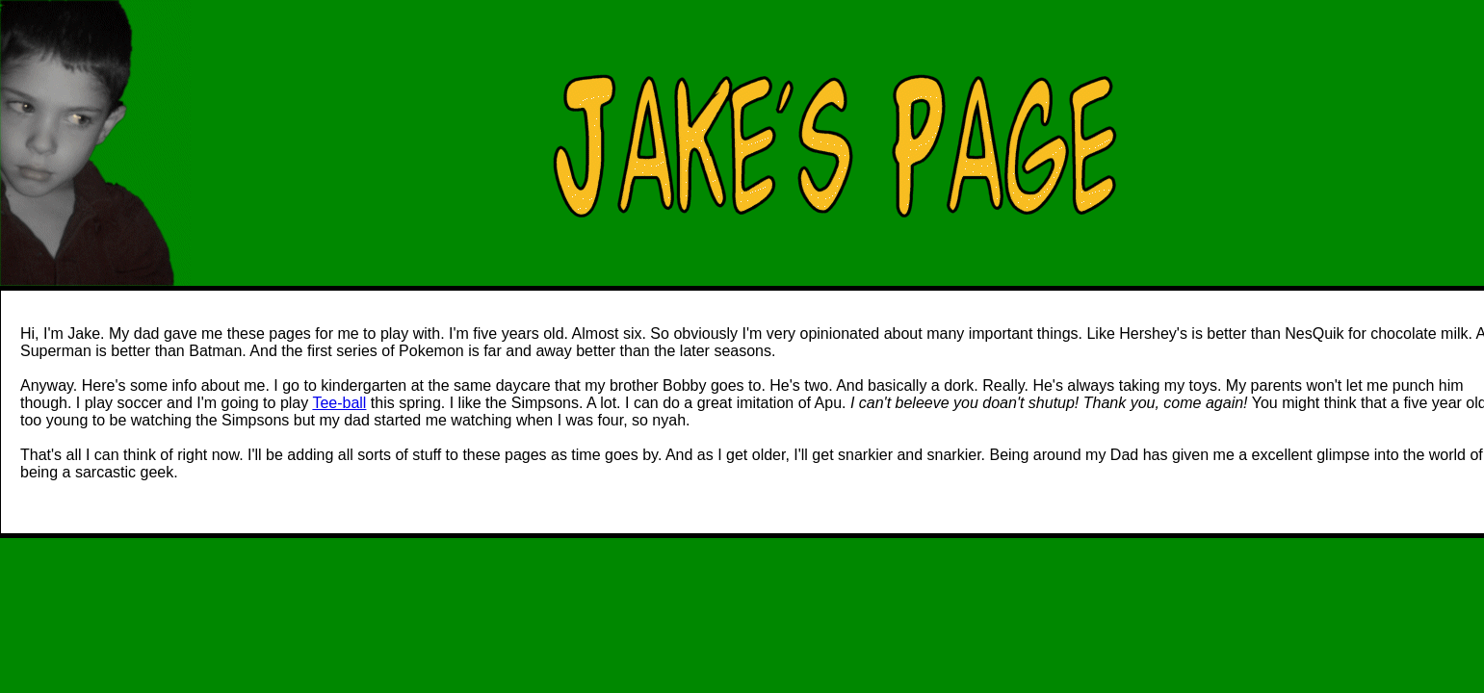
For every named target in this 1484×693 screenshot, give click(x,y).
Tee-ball (339, 403)
